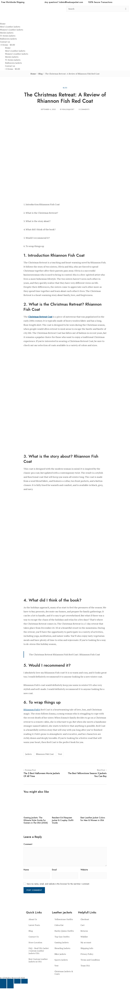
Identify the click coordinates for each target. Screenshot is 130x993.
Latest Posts (34, 925)
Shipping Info (87, 948)
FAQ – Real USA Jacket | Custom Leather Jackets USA (39, 951)
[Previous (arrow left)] (3, 986)
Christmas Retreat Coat (40, 316)
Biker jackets (60, 954)
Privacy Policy (87, 954)
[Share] (17, 981)
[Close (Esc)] (24, 981)
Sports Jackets (61, 959)
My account (86, 942)
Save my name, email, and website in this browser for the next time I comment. (58, 884)
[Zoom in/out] (3, 981)
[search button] (126, 9)
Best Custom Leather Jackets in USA (38, 960)
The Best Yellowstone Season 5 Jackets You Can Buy (87, 775)
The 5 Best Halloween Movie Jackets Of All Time (42, 775)
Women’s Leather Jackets (11, 29)
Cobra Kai (58, 925)
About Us (33, 919)
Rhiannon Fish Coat (45, 754)
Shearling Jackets (62, 948)
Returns (84, 930)
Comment (28, 844)
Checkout (85, 919)
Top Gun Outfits (61, 936)
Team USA (85, 965)
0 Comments (84, 109)
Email (54, 869)
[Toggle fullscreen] (10, 981)
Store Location (35, 942)
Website (84, 869)
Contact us (5, 41)
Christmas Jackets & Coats (63, 972)
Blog (65, 88)
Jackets (28, 754)
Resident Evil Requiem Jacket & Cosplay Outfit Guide (62, 820)
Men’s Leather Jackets (10, 26)
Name (26, 869)
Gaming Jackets (61, 942)
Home (2, 23)
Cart (83, 925)
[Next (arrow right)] (10, 986)
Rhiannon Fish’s (32, 709)
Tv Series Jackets (7, 35)
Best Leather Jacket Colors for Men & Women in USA (93, 819)
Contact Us (34, 936)
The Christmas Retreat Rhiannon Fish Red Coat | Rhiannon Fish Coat (64, 654)
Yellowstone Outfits (63, 919)
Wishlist (84, 936)
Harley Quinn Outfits (64, 930)
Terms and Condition (90, 959)
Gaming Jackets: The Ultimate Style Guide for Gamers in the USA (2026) (36, 820)
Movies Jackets (6, 32)
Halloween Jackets (8, 38)
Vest (60, 754)
